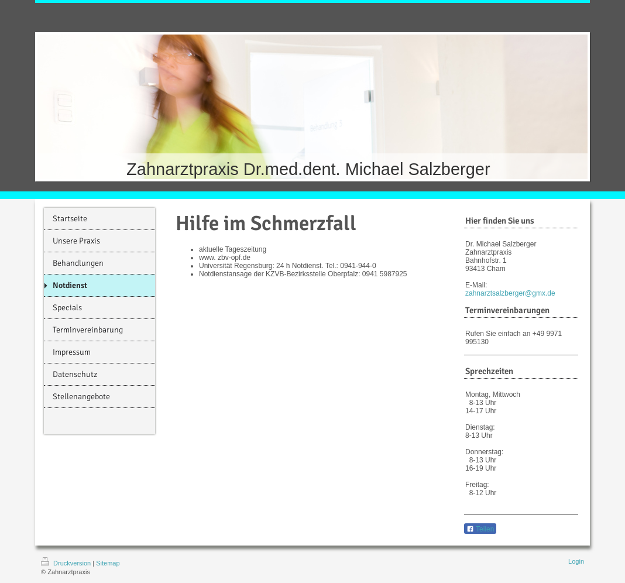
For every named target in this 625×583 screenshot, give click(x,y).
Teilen (480, 529)
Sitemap (107, 563)
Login (576, 561)
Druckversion (66, 563)
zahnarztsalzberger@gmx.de (510, 293)
